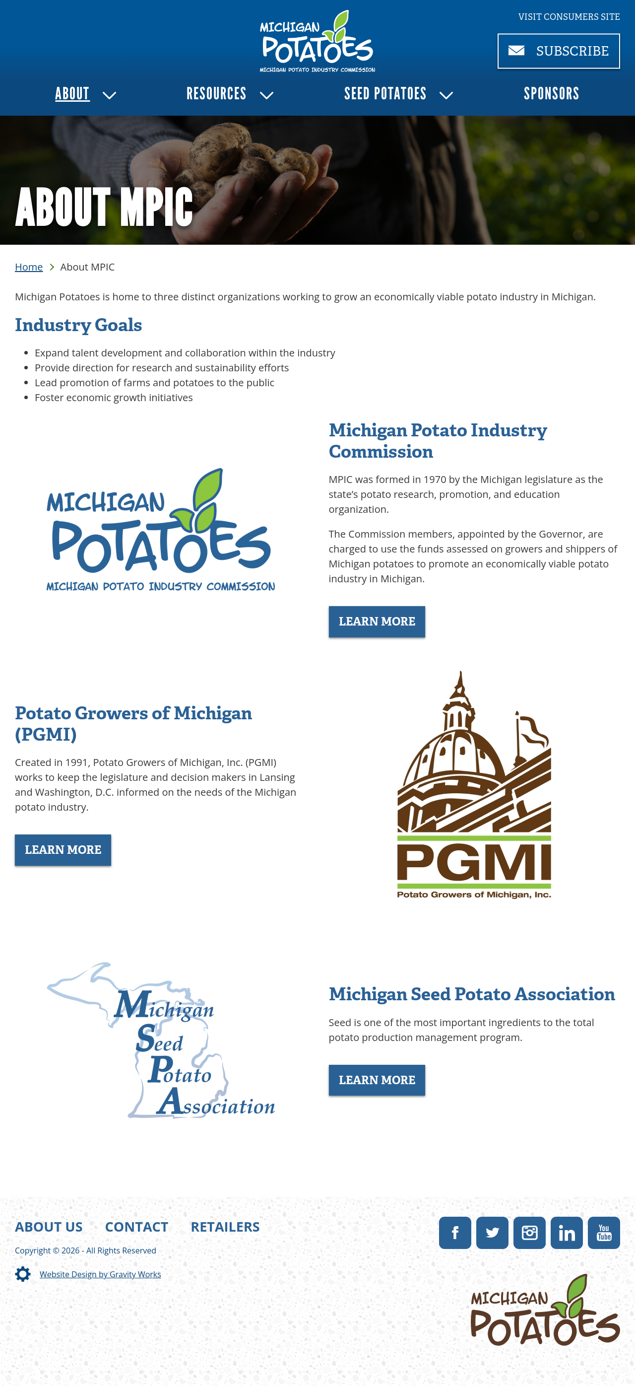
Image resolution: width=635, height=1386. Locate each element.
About (72, 93)
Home (29, 267)
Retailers (224, 1226)
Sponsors (552, 93)
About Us (49, 1226)
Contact (137, 1226)
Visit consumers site (569, 16)
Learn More (377, 621)
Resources (217, 93)
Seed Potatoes (385, 93)
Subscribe (564, 55)
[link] (318, 41)
